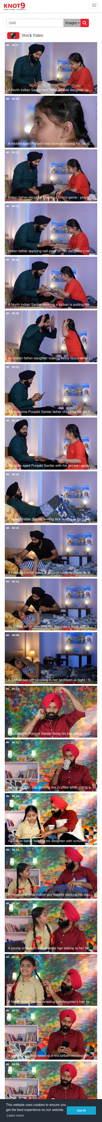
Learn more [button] (15, 1115)
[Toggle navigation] (94, 5)
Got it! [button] (81, 1110)
